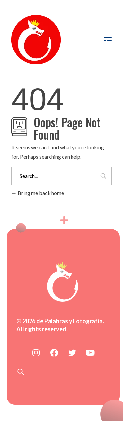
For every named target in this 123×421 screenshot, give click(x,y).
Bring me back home (37, 193)
